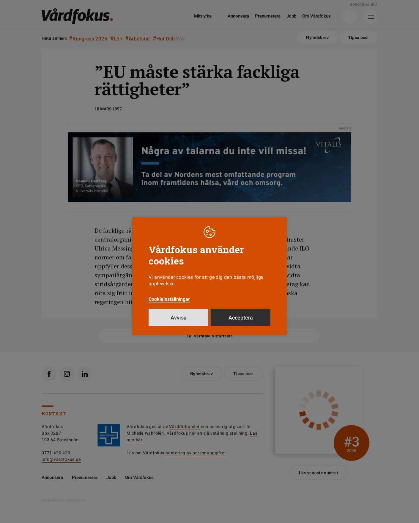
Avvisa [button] (179, 317)
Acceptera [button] (241, 317)
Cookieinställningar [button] (169, 299)
